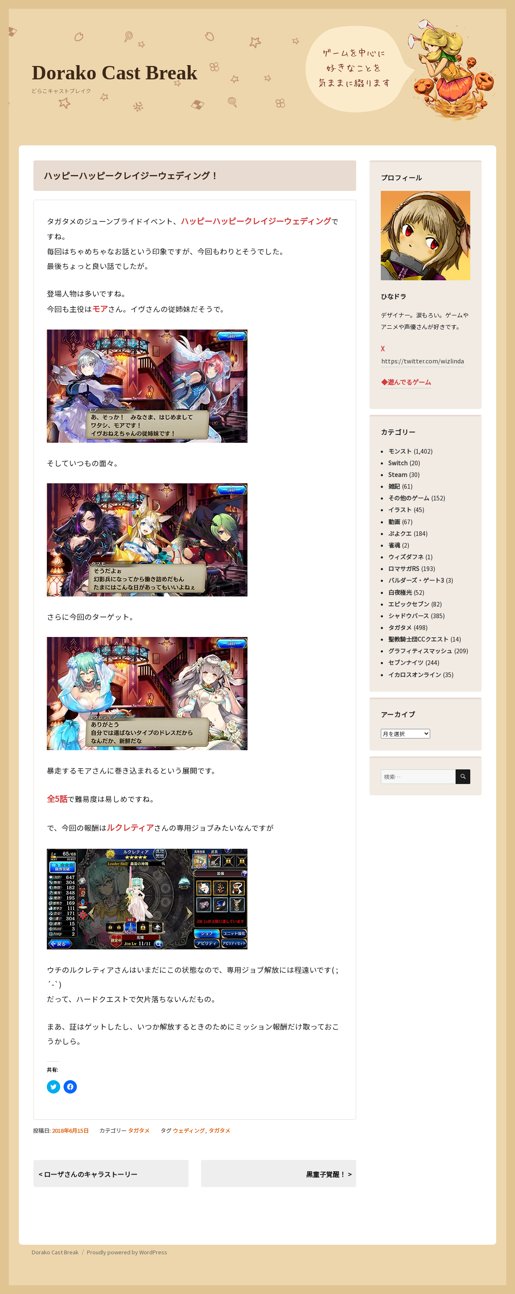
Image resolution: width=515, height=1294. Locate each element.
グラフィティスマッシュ (420, 651)
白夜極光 (400, 592)
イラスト (400, 509)
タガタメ (139, 1130)
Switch (398, 463)
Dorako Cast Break (114, 72)
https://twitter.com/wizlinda (422, 361)
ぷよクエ (400, 533)
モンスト (400, 451)
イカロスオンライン (414, 674)
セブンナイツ (405, 662)
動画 (394, 522)
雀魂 (394, 545)
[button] (147, 386)
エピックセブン (408, 604)
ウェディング (189, 1130)
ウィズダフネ (405, 557)
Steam (397, 474)
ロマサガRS (403, 568)
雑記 (394, 486)
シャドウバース (408, 615)
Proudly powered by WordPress (127, 1252)
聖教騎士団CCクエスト (418, 639)
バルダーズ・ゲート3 (416, 580)
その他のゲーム (408, 498)
